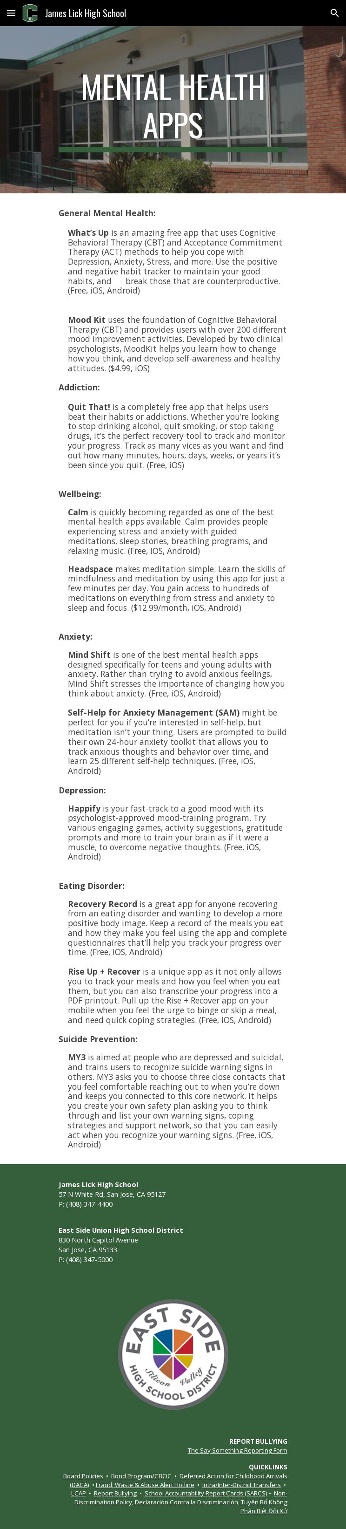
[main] (173, 109)
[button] (11, 13)
